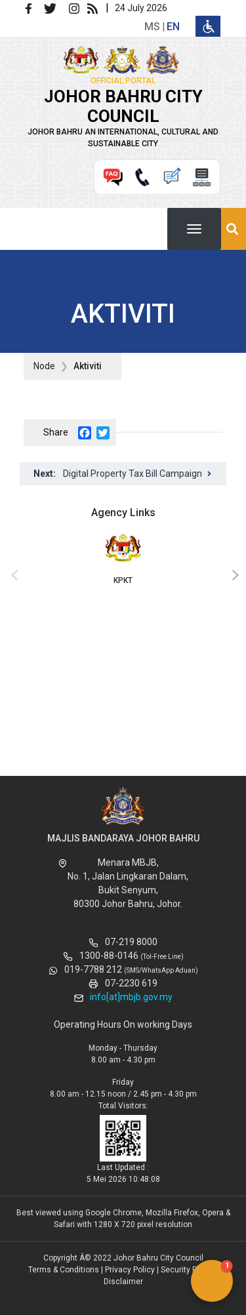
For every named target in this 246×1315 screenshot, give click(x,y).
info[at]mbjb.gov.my (131, 997)
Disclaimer (123, 1281)
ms (152, 26)
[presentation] (12, 576)
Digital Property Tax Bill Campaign (132, 473)
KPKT (123, 558)
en (173, 26)
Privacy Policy (130, 1269)
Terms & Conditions (63, 1269)
